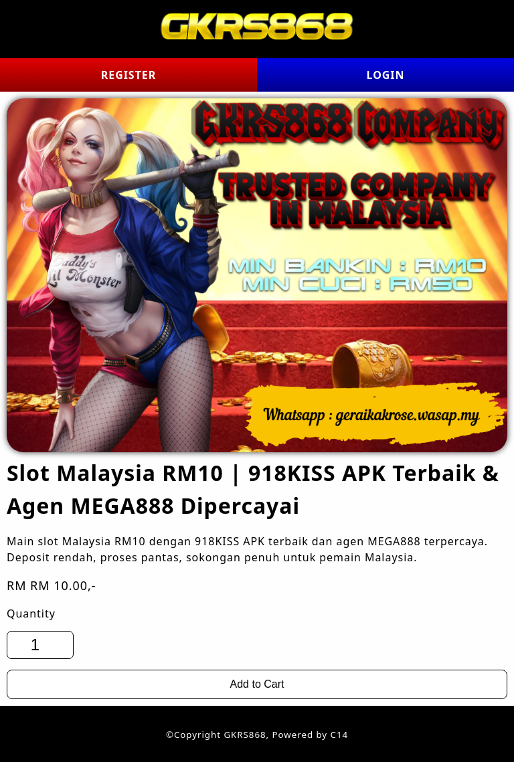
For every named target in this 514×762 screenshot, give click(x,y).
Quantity (31, 613)
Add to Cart (257, 684)
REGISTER (128, 75)
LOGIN (386, 75)
